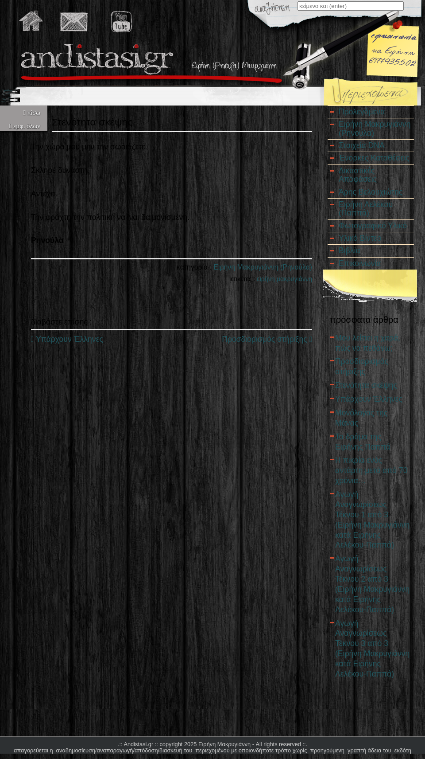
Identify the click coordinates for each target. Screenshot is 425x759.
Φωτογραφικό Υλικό (373, 225)
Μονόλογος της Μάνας (361, 417)
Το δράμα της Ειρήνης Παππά (362, 441)
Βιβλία (349, 250)
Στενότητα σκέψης (366, 385)
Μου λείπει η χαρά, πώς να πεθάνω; (367, 342)
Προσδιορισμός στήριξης (267, 339)
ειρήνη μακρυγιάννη (284, 278)
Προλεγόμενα (362, 111)
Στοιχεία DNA (362, 145)
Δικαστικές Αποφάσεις (358, 175)
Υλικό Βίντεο (360, 238)
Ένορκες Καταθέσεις (374, 157)
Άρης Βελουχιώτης (370, 192)
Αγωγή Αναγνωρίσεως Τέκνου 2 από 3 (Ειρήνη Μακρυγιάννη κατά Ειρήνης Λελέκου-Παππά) (372, 584)
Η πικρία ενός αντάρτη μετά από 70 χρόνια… (371, 470)
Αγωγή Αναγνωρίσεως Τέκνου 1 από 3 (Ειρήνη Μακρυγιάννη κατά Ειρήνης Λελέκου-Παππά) (372, 519)
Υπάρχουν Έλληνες (67, 339)
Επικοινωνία (360, 263)
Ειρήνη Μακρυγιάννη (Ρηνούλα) (262, 267)
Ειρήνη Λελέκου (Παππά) (366, 208)
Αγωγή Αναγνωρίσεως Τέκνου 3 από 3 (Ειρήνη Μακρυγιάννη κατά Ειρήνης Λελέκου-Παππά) (372, 648)
